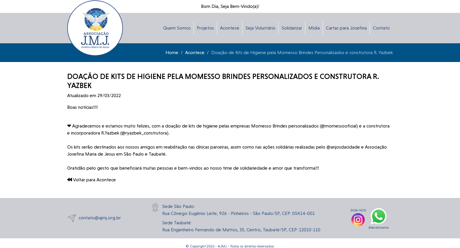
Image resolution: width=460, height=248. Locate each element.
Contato (381, 28)
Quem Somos (177, 28)
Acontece (229, 28)
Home (171, 52)
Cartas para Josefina (346, 28)
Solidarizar (292, 28)
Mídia (314, 28)
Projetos (205, 28)
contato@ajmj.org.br (94, 218)
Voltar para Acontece (91, 179)
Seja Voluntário (260, 28)
